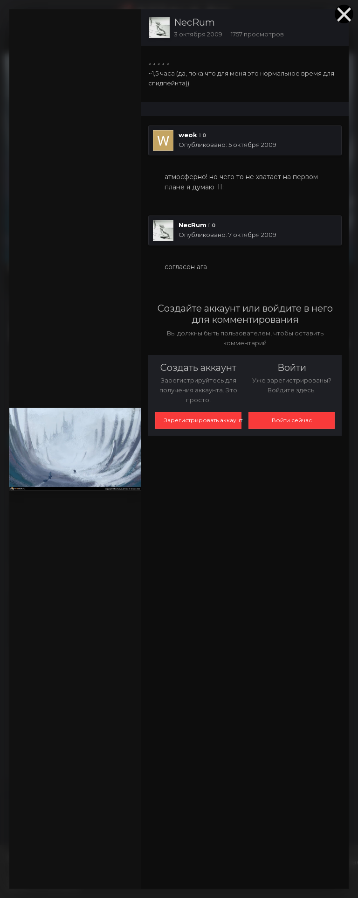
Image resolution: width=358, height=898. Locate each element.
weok (188, 135)
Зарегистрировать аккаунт (202, 420)
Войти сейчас (292, 420)
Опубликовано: (227, 144)
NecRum (194, 22)
